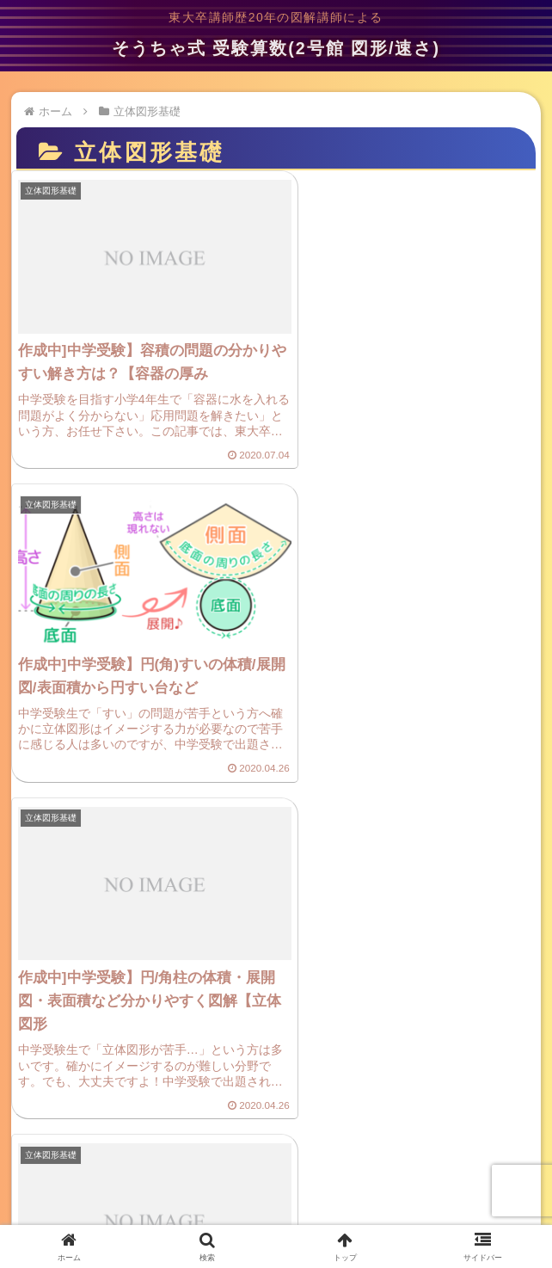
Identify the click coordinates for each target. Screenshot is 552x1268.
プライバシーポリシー (92, 1165)
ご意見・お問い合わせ (276, 1165)
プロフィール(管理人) (460, 1165)
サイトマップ (276, 1198)
